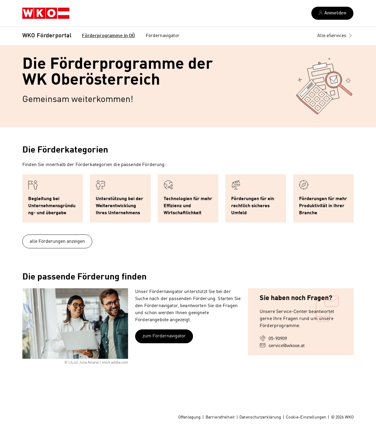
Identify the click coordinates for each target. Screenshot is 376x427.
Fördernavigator (162, 36)
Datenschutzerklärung (260, 417)
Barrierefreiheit (220, 417)
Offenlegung (189, 417)
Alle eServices (331, 36)
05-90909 (277, 338)
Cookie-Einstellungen (306, 417)
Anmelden (335, 13)
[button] (52, 198)
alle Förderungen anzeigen (57, 241)
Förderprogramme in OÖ (108, 36)
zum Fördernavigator (164, 336)
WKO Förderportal (46, 36)
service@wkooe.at (286, 346)
